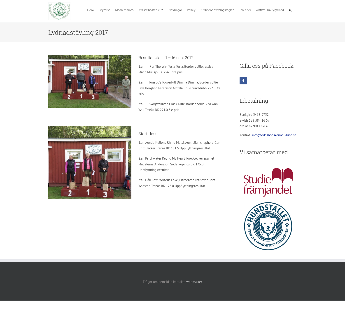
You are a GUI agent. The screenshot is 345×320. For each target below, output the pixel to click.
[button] (290, 9)
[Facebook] (243, 80)
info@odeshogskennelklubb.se (274, 135)
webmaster (194, 282)
